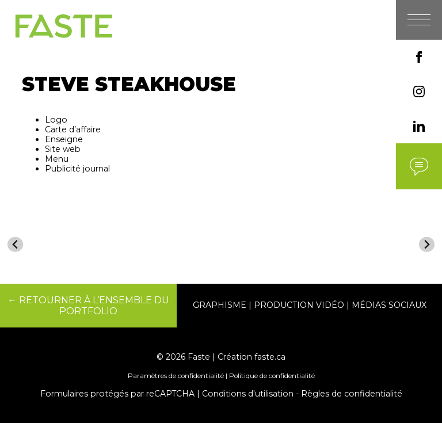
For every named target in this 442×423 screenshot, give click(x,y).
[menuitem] (57, 249)
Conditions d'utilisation (248, 393)
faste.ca (269, 357)
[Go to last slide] (15, 244)
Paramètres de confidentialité (176, 376)
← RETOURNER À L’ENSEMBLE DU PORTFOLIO (88, 306)
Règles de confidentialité (351, 393)
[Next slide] (427, 244)
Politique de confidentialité (272, 376)
